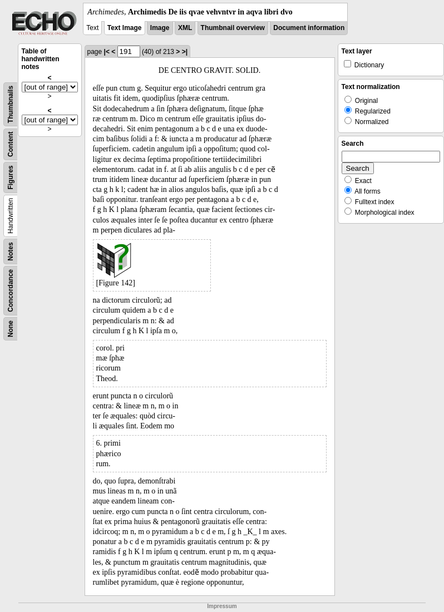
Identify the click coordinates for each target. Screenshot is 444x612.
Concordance (10, 290)
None (10, 328)
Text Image (124, 28)
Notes (10, 251)
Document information (308, 28)
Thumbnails (10, 104)
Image (160, 28)
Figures (10, 177)
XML (185, 28)
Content (10, 144)
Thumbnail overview (233, 28)
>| (185, 52)
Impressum (221, 606)
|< (107, 52)
